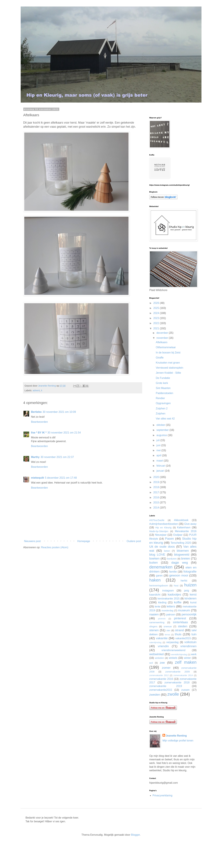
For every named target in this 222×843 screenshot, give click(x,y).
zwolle (173, 694)
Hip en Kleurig (163, 527)
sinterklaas (180, 622)
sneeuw (168, 626)
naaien (154, 614)
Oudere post (134, 541)
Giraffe (160, 357)
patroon (170, 614)
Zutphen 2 (161, 408)
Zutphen (160, 413)
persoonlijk (189, 614)
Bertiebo (36, 411)
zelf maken (185, 662)
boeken (154, 558)
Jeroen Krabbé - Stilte (168, 372)
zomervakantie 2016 (161, 679)
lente (157, 606)
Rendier (160, 398)
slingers (153, 626)
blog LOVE (157, 554)
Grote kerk (162, 383)
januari (160, 470)
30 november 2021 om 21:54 (64, 432)
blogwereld (181, 554)
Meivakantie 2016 (186, 531)
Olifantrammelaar (166, 347)
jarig (186, 590)
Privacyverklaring (162, 795)
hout (176, 585)
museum (184, 610)
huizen (190, 585)
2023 (156, 318)
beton (167, 551)
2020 (156, 477)
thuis (178, 634)
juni (158, 445)
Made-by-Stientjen (158, 531)
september (162, 430)
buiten (153, 562)
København (183, 527)
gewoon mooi (178, 575)
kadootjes (174, 594)
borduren (172, 558)
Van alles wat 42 (165, 418)
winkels (173, 657)
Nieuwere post (32, 541)
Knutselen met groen (168, 362)
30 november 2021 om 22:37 (57, 457)
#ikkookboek (181, 520)
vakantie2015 (183, 638)
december (162, 332)
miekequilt (37, 477)
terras (167, 634)
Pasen (169, 538)
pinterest (180, 618)
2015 (156, 502)
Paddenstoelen (164, 393)
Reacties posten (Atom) (54, 547)
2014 (156, 507)
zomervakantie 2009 (177, 671)
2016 (156, 497)
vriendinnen (188, 646)
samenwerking (157, 622)
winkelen (159, 658)
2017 (156, 492)
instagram (168, 590)
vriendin (163, 646)
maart (160, 460)
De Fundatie (163, 378)
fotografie (189, 571)
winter (187, 657)
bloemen (183, 550)
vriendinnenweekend (173, 650)
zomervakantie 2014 (183, 675)
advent (36, 390)
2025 (156, 308)
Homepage (83, 541)
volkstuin (190, 642)
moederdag (167, 610)
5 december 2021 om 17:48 (61, 477)
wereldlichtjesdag (179, 654)
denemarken (160, 567)
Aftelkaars (161, 342)
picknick (162, 618)
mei (158, 450)
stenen (154, 630)
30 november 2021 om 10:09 (59, 411)
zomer (166, 667)
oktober (161, 425)
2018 (156, 487)
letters (171, 606)
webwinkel (156, 654)
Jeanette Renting (176, 735)
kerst (193, 594)
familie (173, 571)
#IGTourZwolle (157, 520)
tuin (194, 634)
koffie (178, 602)
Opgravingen (163, 403)
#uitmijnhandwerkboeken (163, 523)
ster (168, 630)
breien (185, 558)
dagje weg (179, 562)
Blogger (135, 834)
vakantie (162, 638)
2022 (156, 323)
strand (179, 630)
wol (151, 663)
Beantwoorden (39, 421)
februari (161, 465)
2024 (156, 313)
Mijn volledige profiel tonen (178, 740)
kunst (193, 602)
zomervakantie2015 (160, 689)
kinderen (191, 598)
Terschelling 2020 (181, 542)
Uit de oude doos (162, 546)
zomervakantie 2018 (176, 682)
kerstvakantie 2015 (169, 598)
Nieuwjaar (160, 534)
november (162, 337)
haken (155, 580)
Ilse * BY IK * (39, 432)
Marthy (35, 457)
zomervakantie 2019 (165, 686)
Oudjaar (177, 534)
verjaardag (172, 642)
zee (162, 662)
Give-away (190, 523)
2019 (156, 482)
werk (194, 654)
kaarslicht (154, 594)
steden (182, 626)
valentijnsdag (155, 642)
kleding (162, 602)
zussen (185, 689)
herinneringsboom (158, 585)
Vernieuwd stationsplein (169, 367)
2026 (156, 303)
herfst (184, 580)
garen (159, 575)
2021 (156, 328)
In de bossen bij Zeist (168, 352)
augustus (162, 435)
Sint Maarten (163, 388)
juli (158, 440)
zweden (154, 694)
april (159, 455)
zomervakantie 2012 (159, 675)
